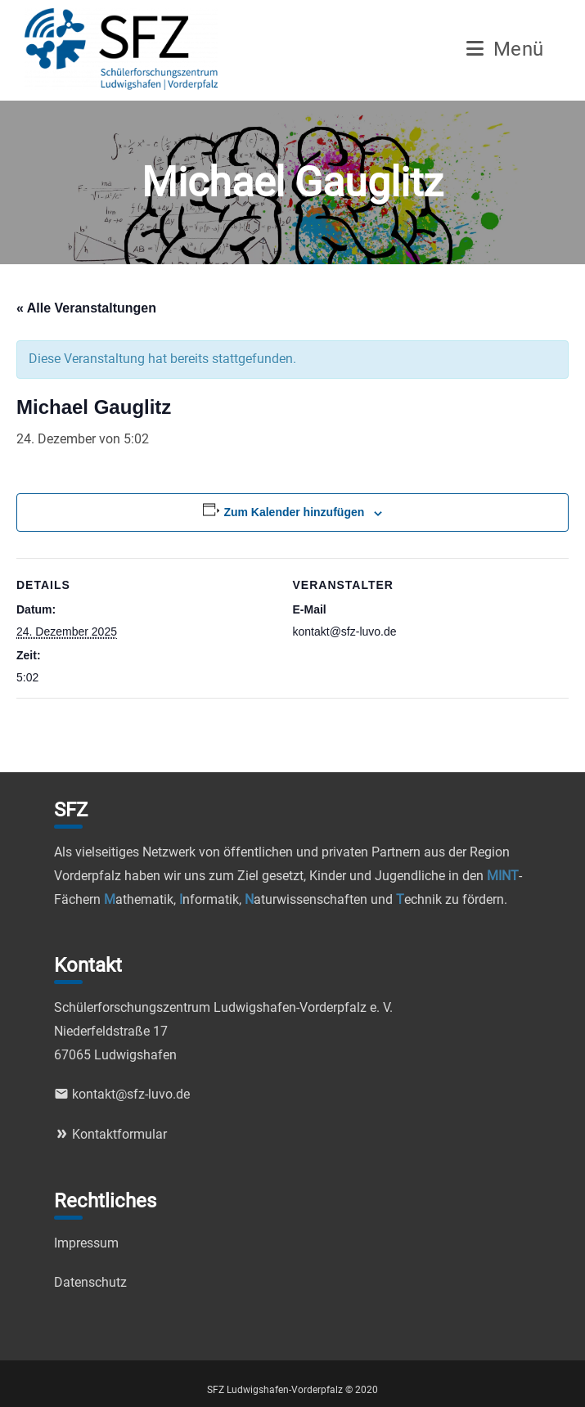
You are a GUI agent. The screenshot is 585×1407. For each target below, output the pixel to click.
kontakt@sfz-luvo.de (122, 1094)
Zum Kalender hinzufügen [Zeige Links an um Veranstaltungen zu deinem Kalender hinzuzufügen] (293, 512)
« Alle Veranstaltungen (86, 308)
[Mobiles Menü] (505, 51)
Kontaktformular (110, 1134)
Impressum (86, 1243)
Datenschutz (90, 1282)
